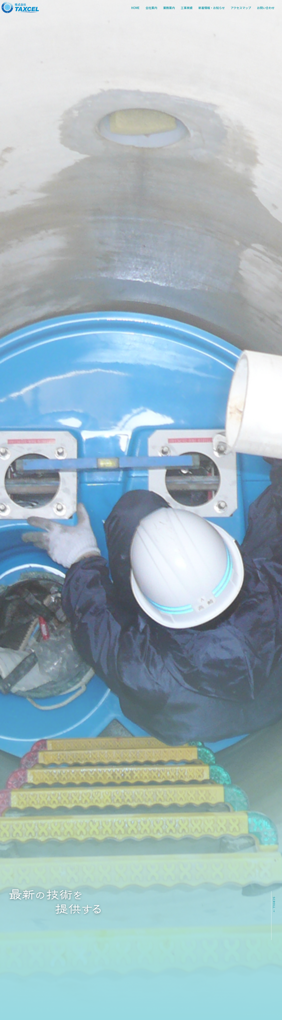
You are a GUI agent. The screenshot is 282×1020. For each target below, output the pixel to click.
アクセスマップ (241, 8)
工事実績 (187, 8)
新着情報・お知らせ (211, 8)
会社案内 (151, 8)
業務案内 (169, 8)
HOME (135, 8)
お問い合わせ (266, 8)
